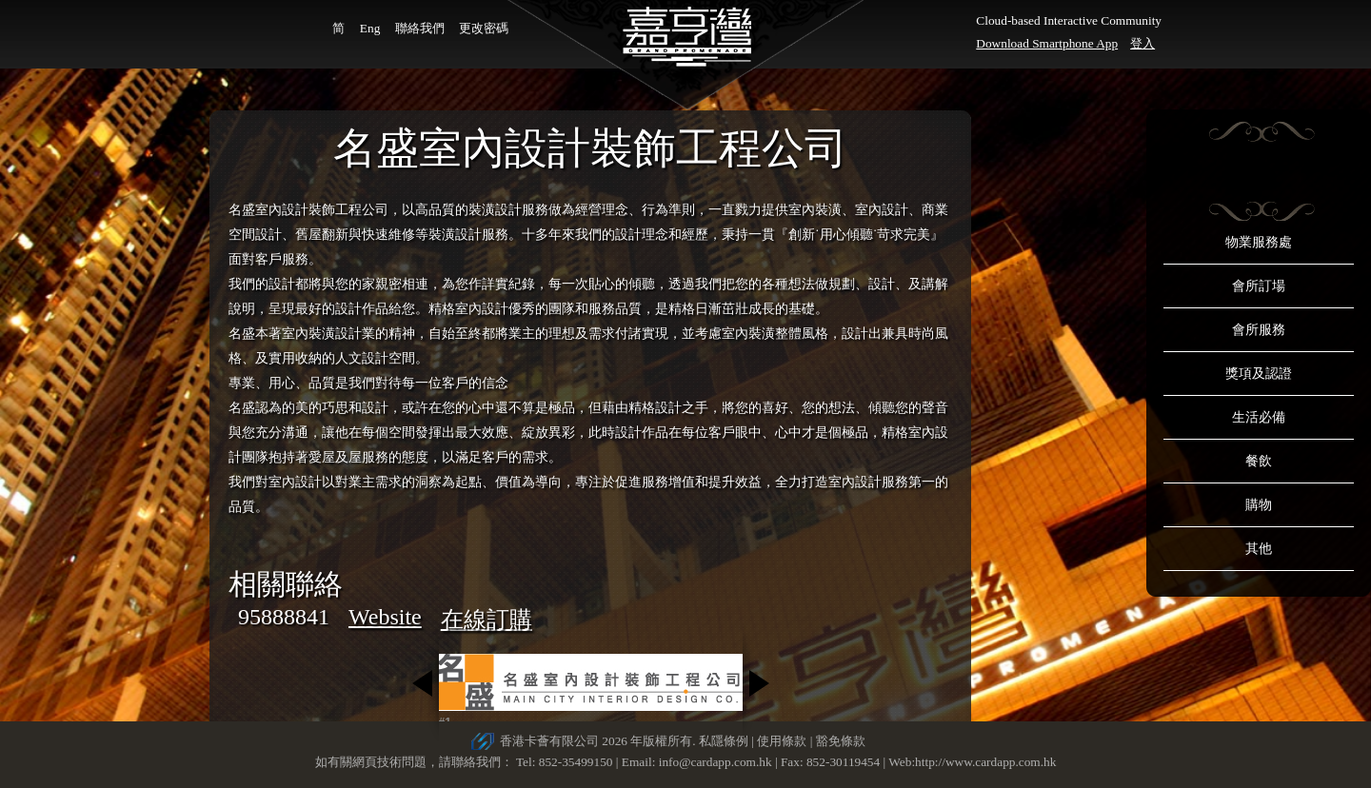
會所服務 (1258, 330)
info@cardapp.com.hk (717, 762)
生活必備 (1258, 417)
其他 (1258, 549)
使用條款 (781, 741)
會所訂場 (1258, 286)
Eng (370, 28)
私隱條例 (723, 741)
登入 (1142, 43)
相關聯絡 (285, 584)
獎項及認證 (1258, 373)
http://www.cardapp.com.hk (985, 762)
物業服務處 (1258, 242)
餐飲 (1258, 461)
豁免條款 (840, 741)
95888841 (283, 616)
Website (385, 616)
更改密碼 (483, 28)
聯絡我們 (420, 28)
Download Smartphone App (1047, 43)
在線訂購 (486, 619)
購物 (1258, 505)
